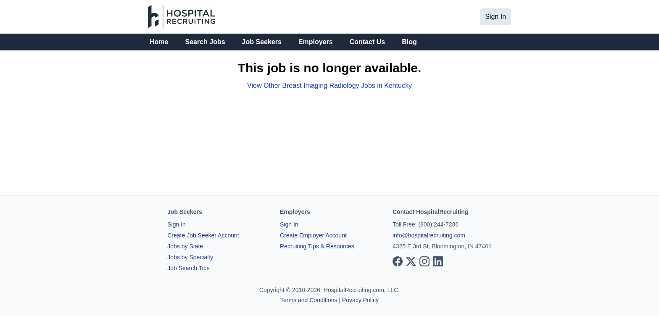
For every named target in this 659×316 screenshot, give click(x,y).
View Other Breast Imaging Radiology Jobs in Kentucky (329, 85)
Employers (315, 41)
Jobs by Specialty (190, 257)
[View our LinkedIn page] (438, 261)
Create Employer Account (313, 235)
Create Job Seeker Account (203, 235)
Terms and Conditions (308, 300)
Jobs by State (185, 246)
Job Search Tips (188, 268)
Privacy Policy (360, 300)
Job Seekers (262, 41)
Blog (409, 41)
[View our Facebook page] (398, 261)
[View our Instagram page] (424, 261)
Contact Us (367, 41)
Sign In (495, 16)
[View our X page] (411, 261)
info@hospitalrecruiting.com (429, 235)
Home (159, 41)
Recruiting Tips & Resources (317, 246)
